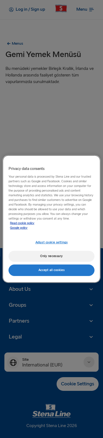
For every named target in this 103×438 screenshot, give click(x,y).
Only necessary (51, 256)
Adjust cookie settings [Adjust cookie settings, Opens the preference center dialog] (51, 242)
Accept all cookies (51, 270)
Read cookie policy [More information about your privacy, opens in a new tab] (22, 223)
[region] (51, 219)
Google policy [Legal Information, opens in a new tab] (18, 228)
